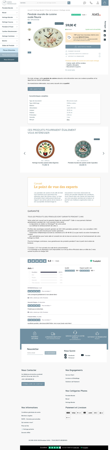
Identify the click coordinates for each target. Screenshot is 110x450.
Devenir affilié (25, 432)
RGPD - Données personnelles (30, 419)
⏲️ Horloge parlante (27, 429)
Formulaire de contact (33, 384)
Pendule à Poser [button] (9, 27)
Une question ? (36, 89)
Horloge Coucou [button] (9, 22)
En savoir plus (70, 70)
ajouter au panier (83, 47)
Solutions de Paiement (72, 381)
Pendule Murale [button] (9, 8)
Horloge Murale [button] (9, 17)
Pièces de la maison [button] (9, 55)
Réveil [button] (9, 13)
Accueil (31, 10)
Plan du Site (25, 426)
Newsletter (33, 349)
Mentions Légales (26, 415)
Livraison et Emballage (72, 378)
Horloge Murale (39, 10)
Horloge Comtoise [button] (9, 36)
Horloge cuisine (65, 10)
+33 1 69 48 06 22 (27, 379)
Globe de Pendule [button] (9, 45)
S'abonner (50, 353)
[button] (84, 3)
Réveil (67, 399)
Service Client (70, 375)
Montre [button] (9, 41)
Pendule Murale (70, 395)
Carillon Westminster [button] (9, 31)
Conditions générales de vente (31, 412)
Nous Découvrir (9, 59)
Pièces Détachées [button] (10, 50)
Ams (68, 119)
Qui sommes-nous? (27, 422)
